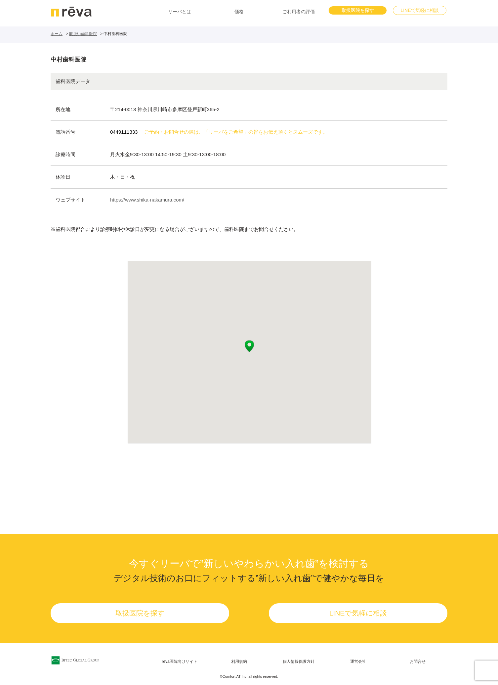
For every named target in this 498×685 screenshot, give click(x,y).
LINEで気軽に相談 (419, 10)
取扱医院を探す (358, 10)
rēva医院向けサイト (179, 661)
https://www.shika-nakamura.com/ (147, 200)
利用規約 (239, 661)
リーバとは (179, 11)
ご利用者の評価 (298, 11)
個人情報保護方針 (298, 661)
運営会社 (358, 661)
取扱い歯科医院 (83, 33)
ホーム (56, 33)
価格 (239, 11)
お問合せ (418, 661)
